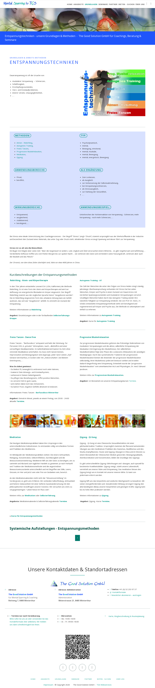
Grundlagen (60, 679)
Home (33, 679)
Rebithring (36, 309)
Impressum (48, 685)
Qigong (20, 157)
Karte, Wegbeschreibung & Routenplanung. (127, 616)
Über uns (120, 679)
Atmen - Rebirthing (24, 143)
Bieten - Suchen (104, 679)
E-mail (26, 50)
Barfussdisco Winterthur (47, 392)
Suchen (151, 3)
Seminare (75, 679)
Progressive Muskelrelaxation (29, 151)
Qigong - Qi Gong (88, 437)
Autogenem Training (111, 315)
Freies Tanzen (22, 148)
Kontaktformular (119, 592)
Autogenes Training (25, 145)
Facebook (12, 50)
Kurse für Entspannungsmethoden (27, 516)
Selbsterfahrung (47, 495)
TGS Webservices (104, 685)
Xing (21, 50)
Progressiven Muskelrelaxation (109, 375)
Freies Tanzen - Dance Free (23, 337)
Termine (20, 401)
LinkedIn (16, 50)
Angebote (45, 679)
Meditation (21, 154)
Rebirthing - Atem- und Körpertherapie (29, 280)
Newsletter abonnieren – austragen (126, 595)
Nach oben (77, 538)
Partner (88, 679)
